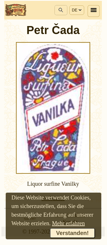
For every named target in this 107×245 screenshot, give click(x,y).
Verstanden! (72, 233)
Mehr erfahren (68, 223)
